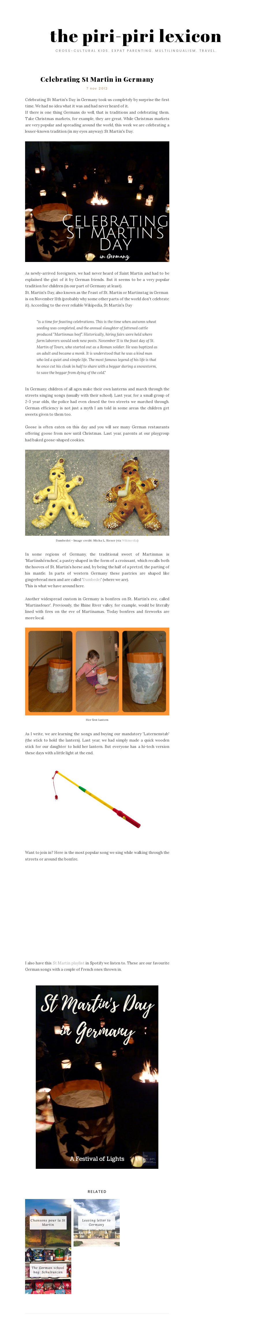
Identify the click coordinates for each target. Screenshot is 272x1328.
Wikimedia (129, 540)
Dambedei (92, 579)
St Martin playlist (69, 963)
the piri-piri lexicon (136, 35)
